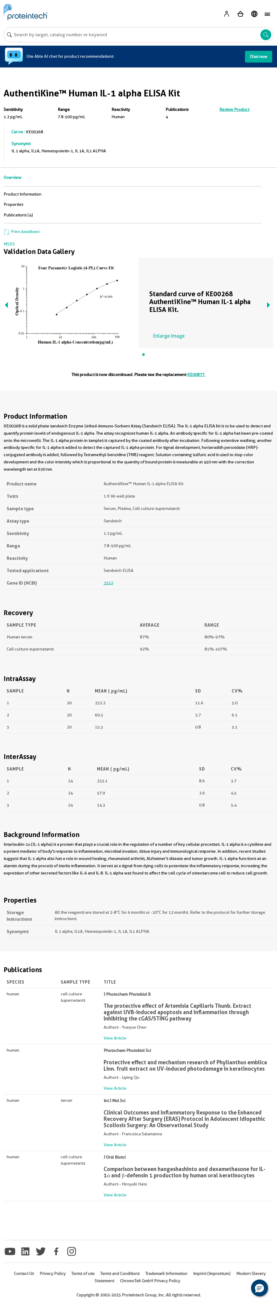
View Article (115, 1038)
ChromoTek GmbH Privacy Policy (150, 1280)
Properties (13, 204)
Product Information (22, 194)
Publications (177, 109)
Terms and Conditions (120, 1273)
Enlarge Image (169, 336)
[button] (259, 1288)
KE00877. (196, 374)
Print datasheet (22, 231)
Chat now (258, 56)
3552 (108, 582)
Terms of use (83, 1273)
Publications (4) (18, 214)
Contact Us (24, 1273)
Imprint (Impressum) (211, 1273)
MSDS (9, 244)
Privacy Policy (53, 1273)
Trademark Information (166, 1273)
